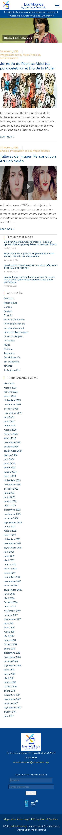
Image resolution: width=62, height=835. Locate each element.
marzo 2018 (10, 682)
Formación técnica (14, 324)
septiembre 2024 (13, 451)
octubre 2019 (11, 615)
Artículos (9, 298)
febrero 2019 (10, 644)
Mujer (26, 55)
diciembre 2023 (12, 480)
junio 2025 (9, 421)
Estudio (8, 315)
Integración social (10, 55)
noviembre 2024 (12, 442)
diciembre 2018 (12, 653)
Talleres (45, 151)
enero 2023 (10, 506)
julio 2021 (9, 552)
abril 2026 (9, 383)
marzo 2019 (10, 640)
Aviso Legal (23, 819)
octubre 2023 (11, 489)
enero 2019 (9, 649)
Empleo (4, 151)
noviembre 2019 (12, 611)
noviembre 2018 (12, 657)
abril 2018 (9, 678)
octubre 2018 (11, 661)
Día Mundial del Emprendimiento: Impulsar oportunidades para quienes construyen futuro (30, 243)
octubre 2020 (11, 585)
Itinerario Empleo (13, 336)
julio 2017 (9, 716)
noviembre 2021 (12, 543)
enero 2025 (10, 438)
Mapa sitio (10, 819)
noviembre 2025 (12, 405)
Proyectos (9, 353)
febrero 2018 (10, 686)
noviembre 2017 (12, 699)
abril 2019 (9, 636)
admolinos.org (19, 826)
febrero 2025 (11, 434)
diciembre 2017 (12, 695)
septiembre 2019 (12, 619)
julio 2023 (9, 493)
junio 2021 (9, 556)
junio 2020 (9, 594)
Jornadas (9, 341)
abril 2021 (9, 560)
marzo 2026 (10, 388)
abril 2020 (9, 598)
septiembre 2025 (13, 413)
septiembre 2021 (12, 548)
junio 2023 (9, 497)
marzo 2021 (10, 564)
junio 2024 (9, 463)
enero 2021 (9, 573)
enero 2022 (10, 535)
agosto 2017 (10, 712)
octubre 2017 (11, 703)
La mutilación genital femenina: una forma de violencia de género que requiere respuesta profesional (29, 279)
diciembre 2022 (12, 510)
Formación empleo (14, 320)
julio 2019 (9, 623)
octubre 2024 (11, 447)
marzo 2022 (10, 531)
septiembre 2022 (13, 522)
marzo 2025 (10, 430)
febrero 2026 (11, 392)
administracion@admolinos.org (31, 762)
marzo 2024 (10, 472)
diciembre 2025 (12, 400)
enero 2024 (10, 476)
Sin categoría (11, 362)
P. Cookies (52, 819)
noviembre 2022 (12, 514)
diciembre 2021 (12, 539)
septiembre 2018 (12, 666)
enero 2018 (9, 691)
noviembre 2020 (12, 581)
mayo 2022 (10, 527)
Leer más (6, 136)
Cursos (8, 307)
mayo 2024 (10, 468)
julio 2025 (9, 417)
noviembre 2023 (12, 484)
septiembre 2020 (13, 590)
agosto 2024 (10, 455)
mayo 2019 (9, 632)
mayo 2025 (10, 426)
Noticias (35, 55)
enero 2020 (10, 607)
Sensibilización (9, 58)
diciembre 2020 (12, 577)
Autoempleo (10, 303)
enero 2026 (10, 396)
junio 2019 (9, 628)
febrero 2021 (10, 569)
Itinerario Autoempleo (16, 332)
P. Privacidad (38, 819)
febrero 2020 (11, 602)
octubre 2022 (11, 518)
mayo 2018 (9, 674)
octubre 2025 (11, 409)
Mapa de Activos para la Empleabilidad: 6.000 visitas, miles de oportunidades (29, 255)
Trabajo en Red (12, 370)
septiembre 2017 (12, 708)
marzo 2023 (10, 501)
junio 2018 (9, 670)
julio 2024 (9, 459)
